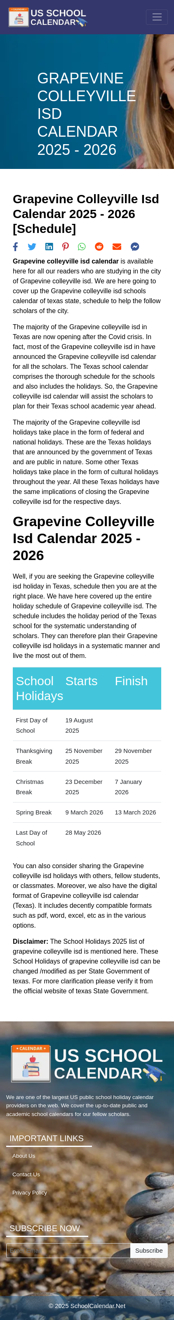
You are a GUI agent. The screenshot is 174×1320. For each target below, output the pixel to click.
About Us (23, 1156)
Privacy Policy (29, 1192)
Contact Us (26, 1174)
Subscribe (149, 1250)
